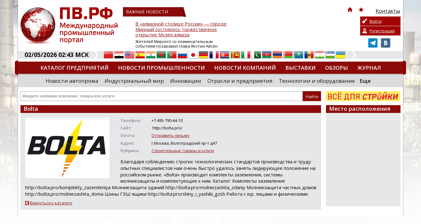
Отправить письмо (170, 135)
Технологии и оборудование (317, 80)
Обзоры (336, 67)
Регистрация (382, 31)
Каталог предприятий (74, 67)
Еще (365, 80)
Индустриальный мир (134, 80)
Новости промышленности (161, 67)
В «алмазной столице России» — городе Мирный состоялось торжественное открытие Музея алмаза (181, 29)
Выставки (300, 67)
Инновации (185, 80)
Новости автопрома (72, 80)
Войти (375, 21)
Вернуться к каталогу (51, 203)
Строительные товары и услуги (183, 150)
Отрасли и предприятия (240, 80)
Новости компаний (245, 67)
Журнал (369, 67)
